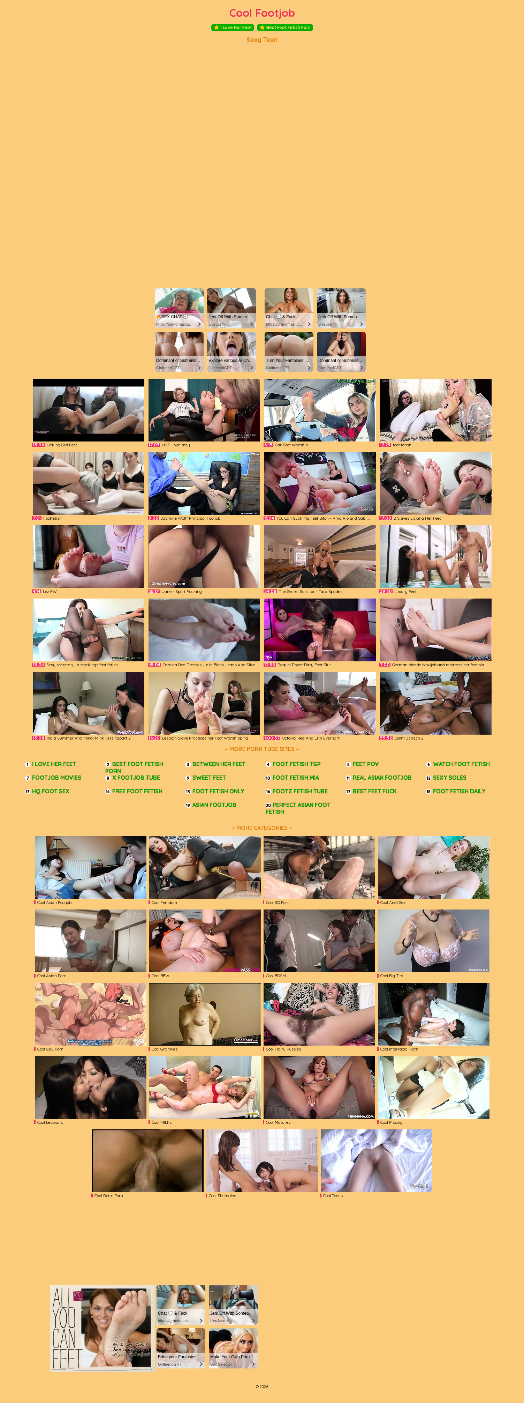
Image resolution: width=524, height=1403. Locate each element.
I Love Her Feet (233, 27)
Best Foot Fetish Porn (285, 27)
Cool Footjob (262, 13)
